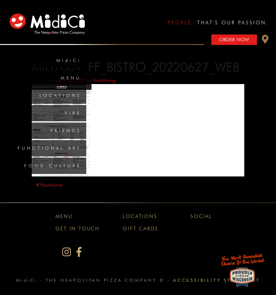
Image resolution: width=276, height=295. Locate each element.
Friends (66, 130)
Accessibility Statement (216, 280)
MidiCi (68, 60)
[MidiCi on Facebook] (79, 252)
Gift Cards (140, 229)
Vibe (73, 113)
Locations (60, 95)
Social (201, 216)
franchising (104, 80)
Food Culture (52, 165)
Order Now (234, 39)
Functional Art (49, 148)
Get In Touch (77, 229)
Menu (71, 77)
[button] (265, 41)
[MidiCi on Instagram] (66, 252)
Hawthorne (49, 185)
